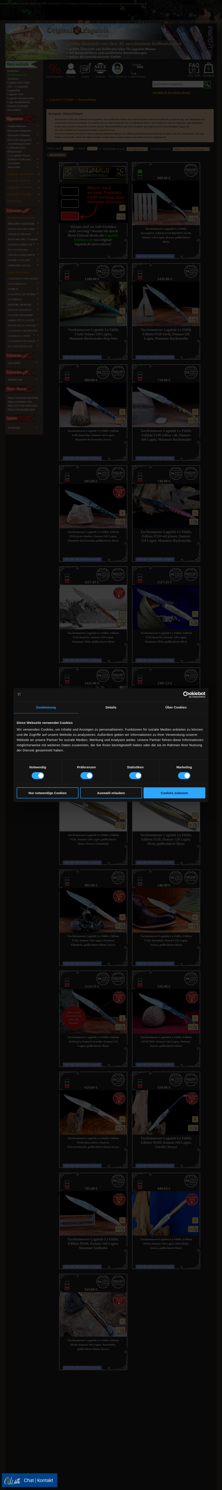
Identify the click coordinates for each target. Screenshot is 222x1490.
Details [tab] (111, 707)
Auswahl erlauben (111, 793)
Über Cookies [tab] (176, 707)
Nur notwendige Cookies (48, 793)
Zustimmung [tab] (46, 707)
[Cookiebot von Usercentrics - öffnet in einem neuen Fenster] (186, 694)
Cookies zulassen (174, 793)
